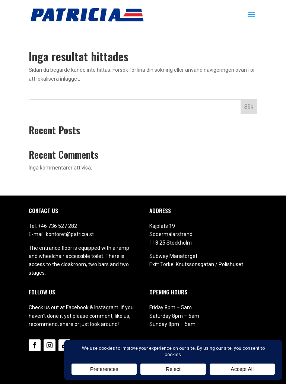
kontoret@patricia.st (70, 234)
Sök (248, 107)
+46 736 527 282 (57, 226)
